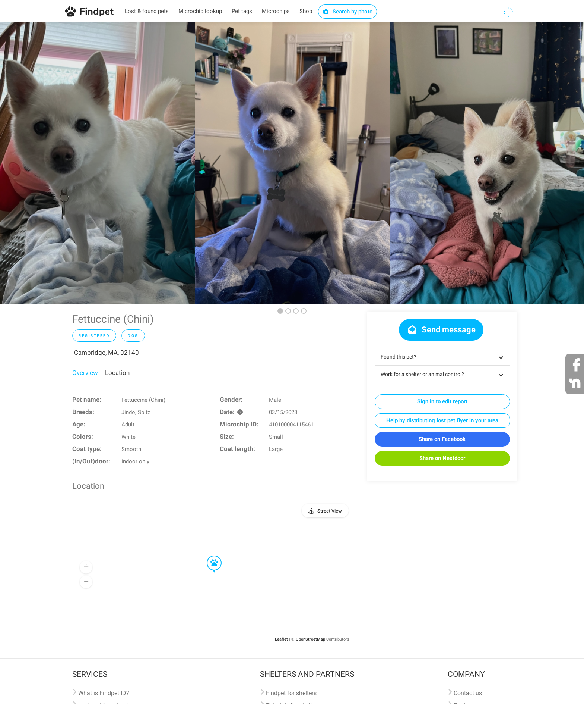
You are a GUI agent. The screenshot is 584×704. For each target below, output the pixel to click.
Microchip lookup (200, 11)
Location (117, 372)
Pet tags (242, 11)
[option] (97, 163)
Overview (85, 372)
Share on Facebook (442, 439)
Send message (441, 329)
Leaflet (281, 639)
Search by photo (347, 11)
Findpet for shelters (291, 693)
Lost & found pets (147, 11)
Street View (329, 511)
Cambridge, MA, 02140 (106, 352)
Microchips (276, 11)
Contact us (468, 693)
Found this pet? (443, 357)
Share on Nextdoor (442, 458)
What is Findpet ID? (103, 693)
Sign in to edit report (442, 401)
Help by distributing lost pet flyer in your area (442, 420)
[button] (209, 556)
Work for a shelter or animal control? (443, 374)
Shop (305, 11)
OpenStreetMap (310, 639)
